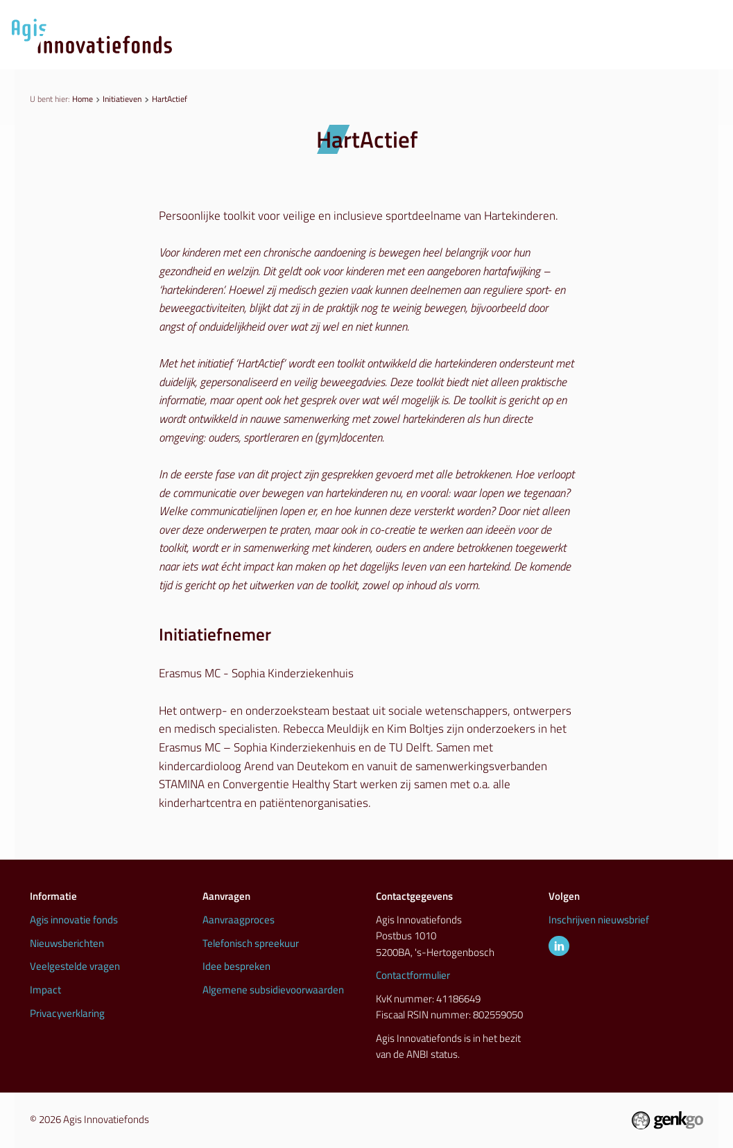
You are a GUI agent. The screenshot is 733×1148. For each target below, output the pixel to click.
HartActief (169, 98)
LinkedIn (559, 946)
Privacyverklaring (67, 1013)
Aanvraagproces (307, 51)
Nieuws (403, 51)
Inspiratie (574, 51)
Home (82, 98)
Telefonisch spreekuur (250, 943)
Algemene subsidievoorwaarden (273, 990)
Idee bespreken (236, 966)
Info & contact (670, 51)
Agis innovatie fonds (74, 920)
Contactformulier (413, 975)
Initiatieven (486, 51)
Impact (45, 990)
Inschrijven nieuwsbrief (599, 920)
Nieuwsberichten (67, 943)
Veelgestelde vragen (75, 966)
